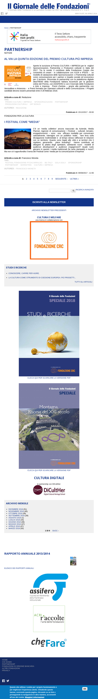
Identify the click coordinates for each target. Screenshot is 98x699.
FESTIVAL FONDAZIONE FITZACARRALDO (23, 163)
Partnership (8, 664)
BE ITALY (49, 163)
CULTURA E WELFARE (49, 217)
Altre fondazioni (11, 668)
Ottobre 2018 (15, 513)
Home (6, 28)
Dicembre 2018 (16, 509)
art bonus (35, 104)
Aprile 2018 (14, 526)
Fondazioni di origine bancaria (18, 666)
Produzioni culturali (16, 104)
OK (84, 689)
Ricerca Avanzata (85, 190)
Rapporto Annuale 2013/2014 (27, 553)
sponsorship (75, 163)
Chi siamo (7, 662)
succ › (55, 530)
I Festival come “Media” (22, 122)
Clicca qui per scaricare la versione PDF (49, 377)
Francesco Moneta (26, 169)
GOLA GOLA (60, 163)
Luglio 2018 (14, 520)
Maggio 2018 (15, 524)
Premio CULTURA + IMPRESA (18, 102)
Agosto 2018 (15, 518)
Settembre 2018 (16, 516)
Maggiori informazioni (34, 697)
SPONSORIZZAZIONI (43, 102)
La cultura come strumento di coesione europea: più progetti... (42, 278)
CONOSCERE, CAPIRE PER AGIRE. (24, 273)
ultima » (74, 179)
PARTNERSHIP (61, 102)
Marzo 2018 (14, 528)
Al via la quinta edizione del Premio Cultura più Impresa (48, 59)
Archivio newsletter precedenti (49, 210)
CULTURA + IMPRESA (43, 165)
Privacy (6, 670)
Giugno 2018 (15, 522)
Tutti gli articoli (83, 282)
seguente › (61, 179)
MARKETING (26, 165)
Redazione (21, 108)
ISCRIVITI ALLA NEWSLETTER (49, 202)
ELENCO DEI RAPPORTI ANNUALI (19, 568)
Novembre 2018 (16, 511)
